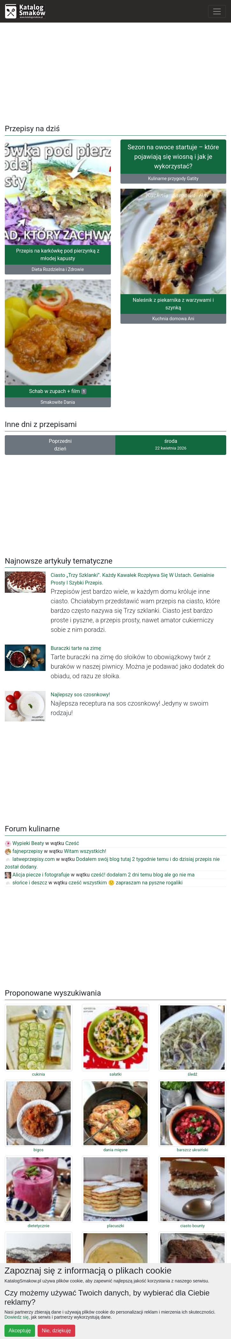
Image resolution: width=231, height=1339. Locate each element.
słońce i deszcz (26, 883)
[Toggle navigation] (217, 11)
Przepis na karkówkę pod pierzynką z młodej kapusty (57, 254)
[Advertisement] (115, 72)
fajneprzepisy (24, 851)
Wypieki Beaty (24, 843)
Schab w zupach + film (57, 391)
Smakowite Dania (57, 402)
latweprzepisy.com (30, 859)
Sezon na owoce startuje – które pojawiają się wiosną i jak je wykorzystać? (173, 156)
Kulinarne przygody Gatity (173, 178)
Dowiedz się (16, 1317)
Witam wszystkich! (85, 851)
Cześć (72, 843)
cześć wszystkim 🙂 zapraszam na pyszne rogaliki (126, 883)
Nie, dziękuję (56, 1330)
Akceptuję (20, 1330)
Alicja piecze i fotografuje (37, 875)
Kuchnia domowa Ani (173, 318)
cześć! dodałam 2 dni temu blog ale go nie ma (143, 875)
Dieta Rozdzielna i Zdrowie (58, 269)
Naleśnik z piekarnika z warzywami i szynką (173, 304)
